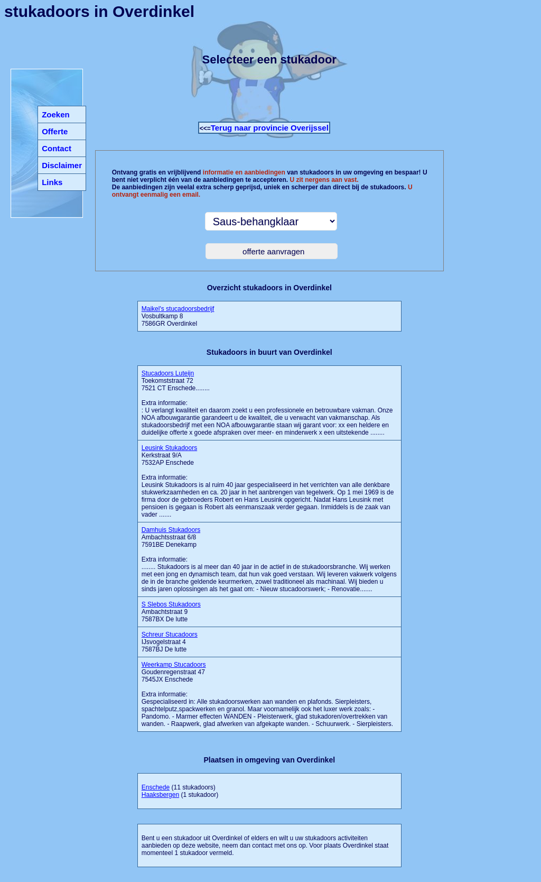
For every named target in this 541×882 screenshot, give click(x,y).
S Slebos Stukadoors (171, 604)
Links (52, 182)
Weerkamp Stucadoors (174, 664)
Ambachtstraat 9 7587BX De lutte (171, 612)
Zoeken (56, 114)
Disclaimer (62, 165)
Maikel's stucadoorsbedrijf (178, 309)
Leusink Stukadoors (169, 448)
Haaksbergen (160, 794)
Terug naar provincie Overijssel (270, 127)
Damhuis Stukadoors (171, 530)
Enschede (156, 787)
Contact (56, 148)
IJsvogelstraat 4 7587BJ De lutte (170, 642)
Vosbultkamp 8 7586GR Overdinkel (178, 316)
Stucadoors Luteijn (168, 373)
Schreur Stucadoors (170, 634)
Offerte (55, 131)
